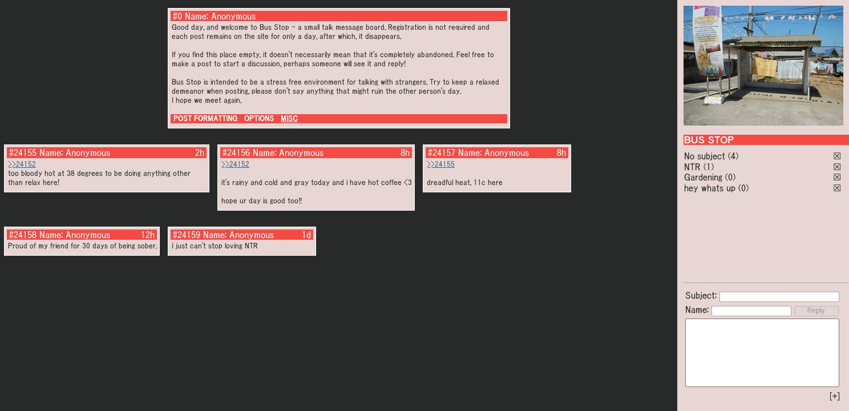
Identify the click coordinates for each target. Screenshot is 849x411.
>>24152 (22, 164)
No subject (706, 155)
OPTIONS (259, 118)
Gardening (703, 177)
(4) (733, 155)
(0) (730, 177)
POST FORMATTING (205, 118)
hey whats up (709, 187)
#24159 (186, 234)
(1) (709, 166)
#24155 (23, 152)
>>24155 (441, 164)
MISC (289, 118)
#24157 (441, 152)
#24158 (23, 234)
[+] (835, 396)
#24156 (236, 152)
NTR (692, 166)
